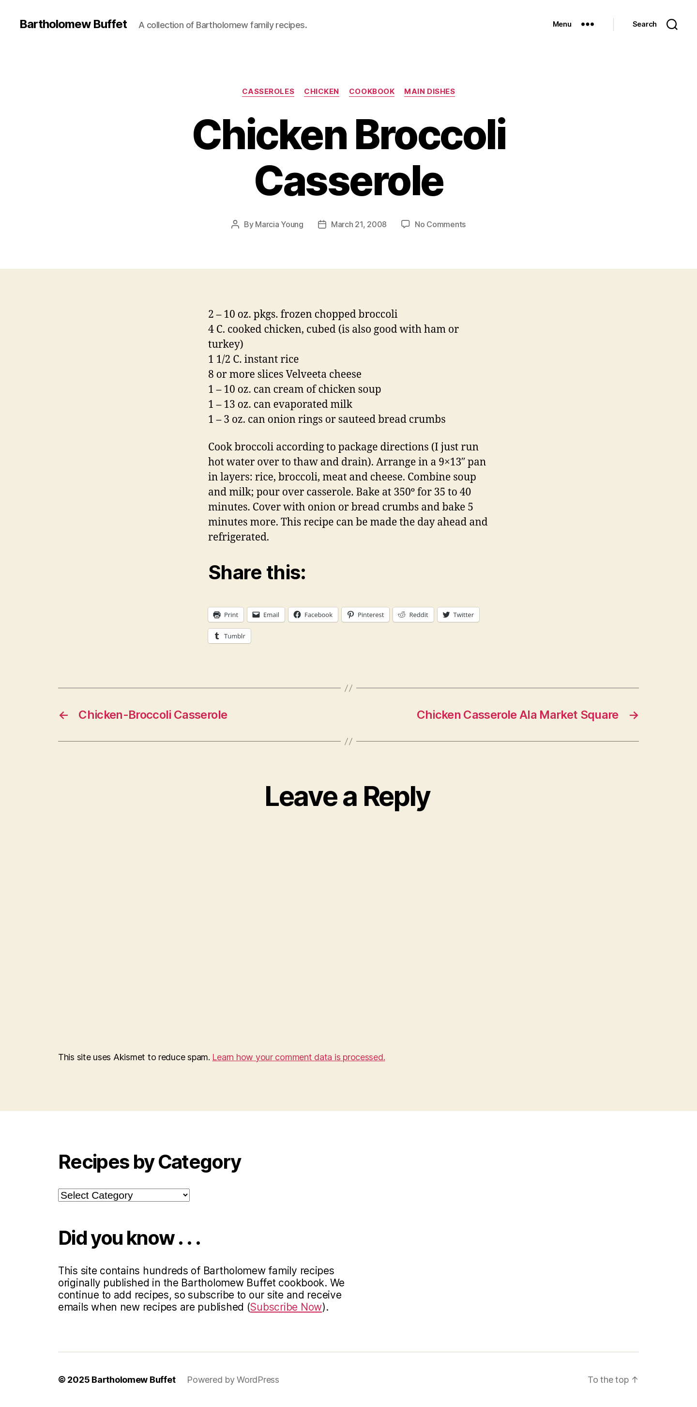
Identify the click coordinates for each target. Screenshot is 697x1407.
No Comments (440, 224)
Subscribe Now (286, 1307)
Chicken (321, 91)
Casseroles (268, 91)
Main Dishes (429, 91)
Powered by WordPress (233, 1380)
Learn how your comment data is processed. (298, 1057)
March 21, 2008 (359, 224)
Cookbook (371, 91)
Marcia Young (279, 224)
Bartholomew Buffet (73, 24)
